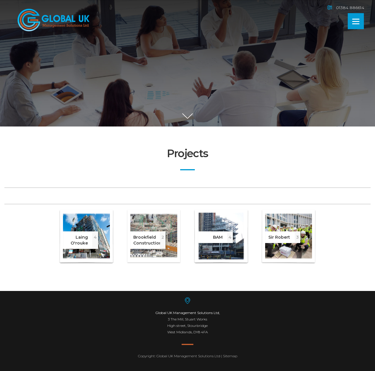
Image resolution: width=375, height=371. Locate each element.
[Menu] (356, 21)
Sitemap (230, 356)
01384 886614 (350, 7)
